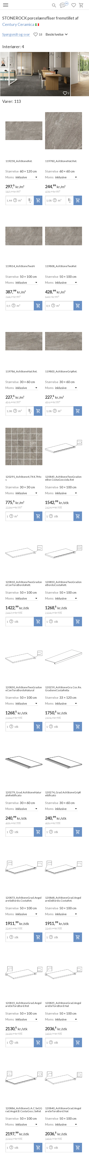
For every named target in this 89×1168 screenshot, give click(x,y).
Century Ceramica (18, 24)
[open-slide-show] (23, 131)
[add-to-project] (38, 200)
